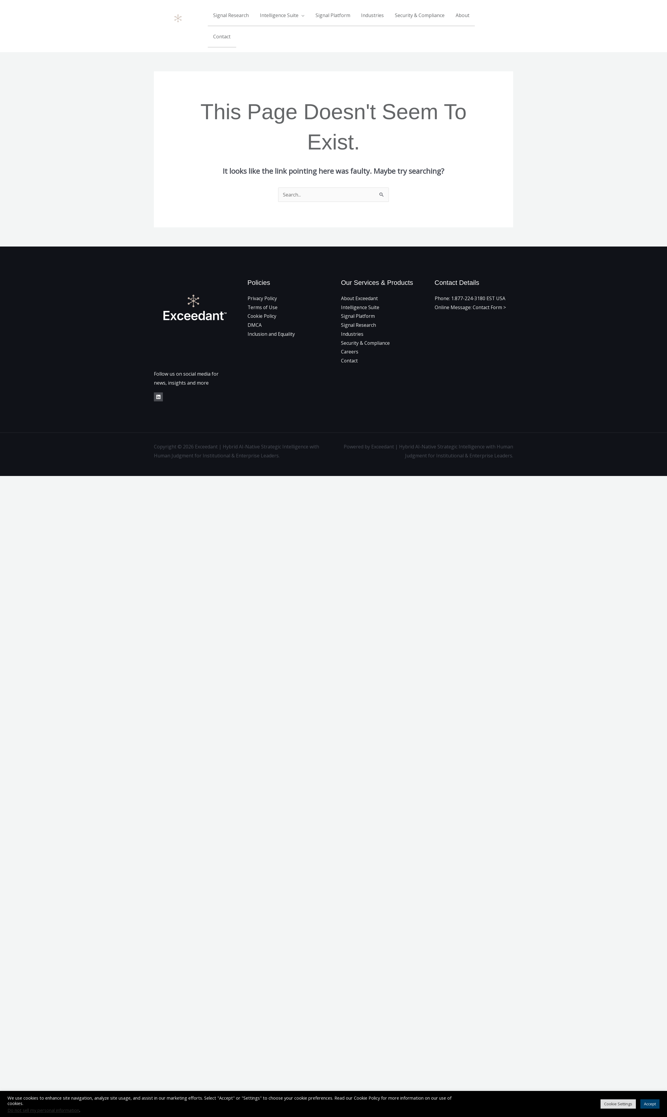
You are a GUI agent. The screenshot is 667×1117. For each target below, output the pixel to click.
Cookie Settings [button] (618, 1104)
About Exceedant (360, 282)
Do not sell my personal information (43, 1110)
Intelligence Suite (286, 18)
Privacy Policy (263, 282)
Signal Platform (338, 18)
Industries (377, 18)
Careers (350, 335)
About (464, 18)
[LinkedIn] (158, 381)
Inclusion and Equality (272, 318)
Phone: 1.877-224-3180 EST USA (470, 282)
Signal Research (239, 18)
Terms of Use (263, 291)
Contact (489, 18)
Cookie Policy (262, 300)
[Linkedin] (511, 18)
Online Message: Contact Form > (471, 291)
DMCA (255, 309)
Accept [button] (650, 1104)
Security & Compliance (423, 18)
